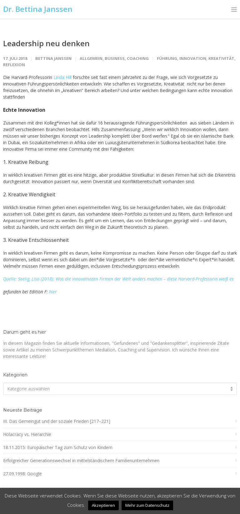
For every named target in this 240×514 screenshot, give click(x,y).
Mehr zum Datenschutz (147, 505)
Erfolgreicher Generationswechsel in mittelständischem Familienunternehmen (81, 460)
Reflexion (14, 64)
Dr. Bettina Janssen (37, 9)
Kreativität (221, 58)
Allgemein (91, 58)
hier (53, 292)
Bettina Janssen (53, 58)
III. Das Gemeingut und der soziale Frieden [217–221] (56, 421)
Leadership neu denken (46, 43)
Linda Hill (62, 77)
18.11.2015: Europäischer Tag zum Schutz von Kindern (57, 447)
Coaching (138, 58)
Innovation (192, 58)
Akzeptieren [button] (103, 505)
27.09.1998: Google (22, 474)
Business (115, 58)
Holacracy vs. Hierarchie (27, 434)
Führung (167, 58)
